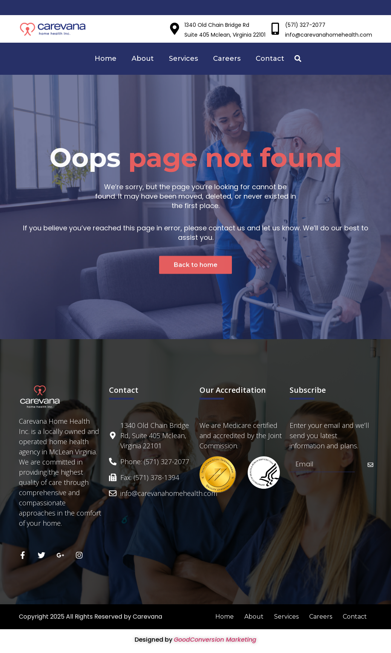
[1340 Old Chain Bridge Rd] (175, 29)
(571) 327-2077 (305, 25)
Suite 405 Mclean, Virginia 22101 (224, 35)
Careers (227, 58)
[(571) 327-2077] (275, 29)
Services (183, 58)
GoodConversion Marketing (215, 639)
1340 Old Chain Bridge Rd (216, 25)
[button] (298, 58)
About (143, 58)
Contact (270, 58)
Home (106, 58)
